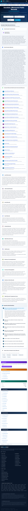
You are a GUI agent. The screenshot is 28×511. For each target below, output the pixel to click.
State (10, 18)
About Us (2, 470)
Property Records (5, 378)
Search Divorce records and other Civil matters (11, 160)
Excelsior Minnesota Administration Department (11, 146)
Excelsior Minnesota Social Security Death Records (12, 104)
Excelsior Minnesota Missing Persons (10, 130)
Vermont (10, 490)
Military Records (4, 435)
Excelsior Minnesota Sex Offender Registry (10, 133)
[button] (14, 308)
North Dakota (23, 488)
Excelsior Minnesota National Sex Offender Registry (12, 107)
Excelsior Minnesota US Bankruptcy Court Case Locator (12, 97)
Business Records (5, 440)
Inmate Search (4, 418)
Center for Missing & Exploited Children (10, 163)
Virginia (12, 490)
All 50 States (4, 403)
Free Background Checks (4, 476)
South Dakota (21, 489)
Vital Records (4, 398)
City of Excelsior (7, 143)
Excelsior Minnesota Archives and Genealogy (11, 120)
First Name (8, 15)
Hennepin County (12, 22)
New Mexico (13, 488)
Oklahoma (4, 489)
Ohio (1, 489)
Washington (15, 490)
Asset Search (4, 438)
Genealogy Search (5, 433)
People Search (3, 455)
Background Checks (5, 391)
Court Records (4, 401)
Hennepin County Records (6, 373)
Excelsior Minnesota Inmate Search (9, 167)
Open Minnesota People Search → (6, 366)
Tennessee (2, 490)
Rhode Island (14, 489)
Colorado (16, 484)
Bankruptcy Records (18, 465)
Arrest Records (17, 455)
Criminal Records (4, 376)
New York (16, 488)
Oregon (7, 489)
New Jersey (9, 488)
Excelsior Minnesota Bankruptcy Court (10, 123)
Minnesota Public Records (6, 22)
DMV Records (4, 406)
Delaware (22, 484)
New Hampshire (5, 488)
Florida (25, 484)
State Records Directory (4, 479)
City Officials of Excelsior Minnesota (10, 153)
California (13, 484)
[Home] (5, 451)
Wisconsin (22, 490)
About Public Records (4, 472)
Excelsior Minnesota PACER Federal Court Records (11, 117)
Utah (7, 490)
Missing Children (17, 458)
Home (1, 22)
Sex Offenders (4, 396)
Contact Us (3, 480)
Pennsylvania (10, 489)
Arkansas (10, 484)
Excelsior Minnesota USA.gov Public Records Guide (12, 94)
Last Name (19, 15)
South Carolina (18, 489)
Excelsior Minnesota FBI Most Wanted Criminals (11, 110)
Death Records (4, 408)
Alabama (2, 484)
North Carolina (20, 488)
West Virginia (18, 490)
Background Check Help (4, 473)
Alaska (5, 484)
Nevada (2, 488)
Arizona (7, 484)
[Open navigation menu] (26, 1)
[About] (3, 451)
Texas (5, 490)
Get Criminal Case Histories (8, 156)
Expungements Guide (4, 477)
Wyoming (25, 490)
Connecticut (19, 484)
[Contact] (1, 451)
